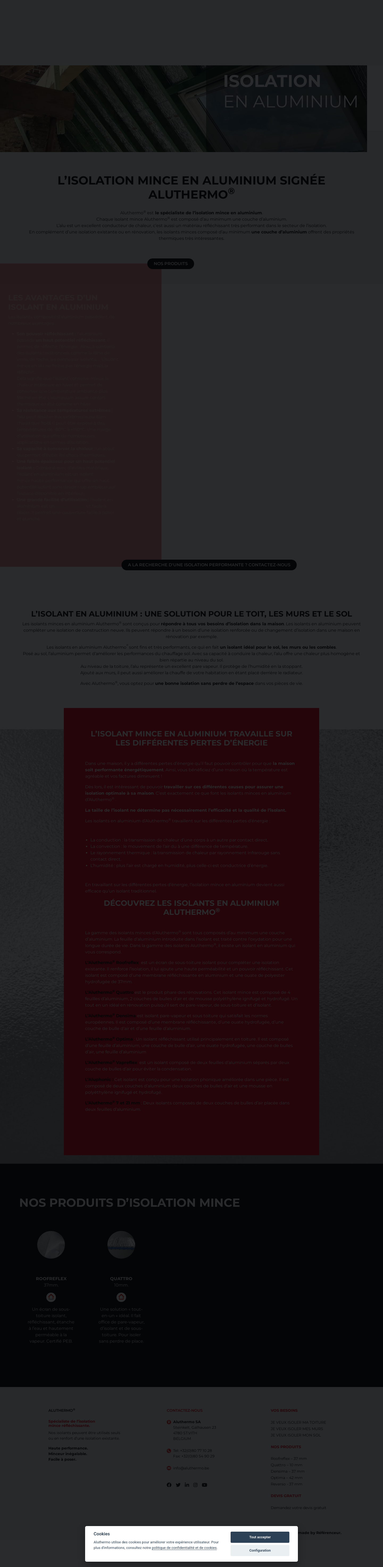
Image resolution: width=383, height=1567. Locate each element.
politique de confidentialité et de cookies (184, 1547)
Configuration (259, 1550)
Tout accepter (260, 1537)
